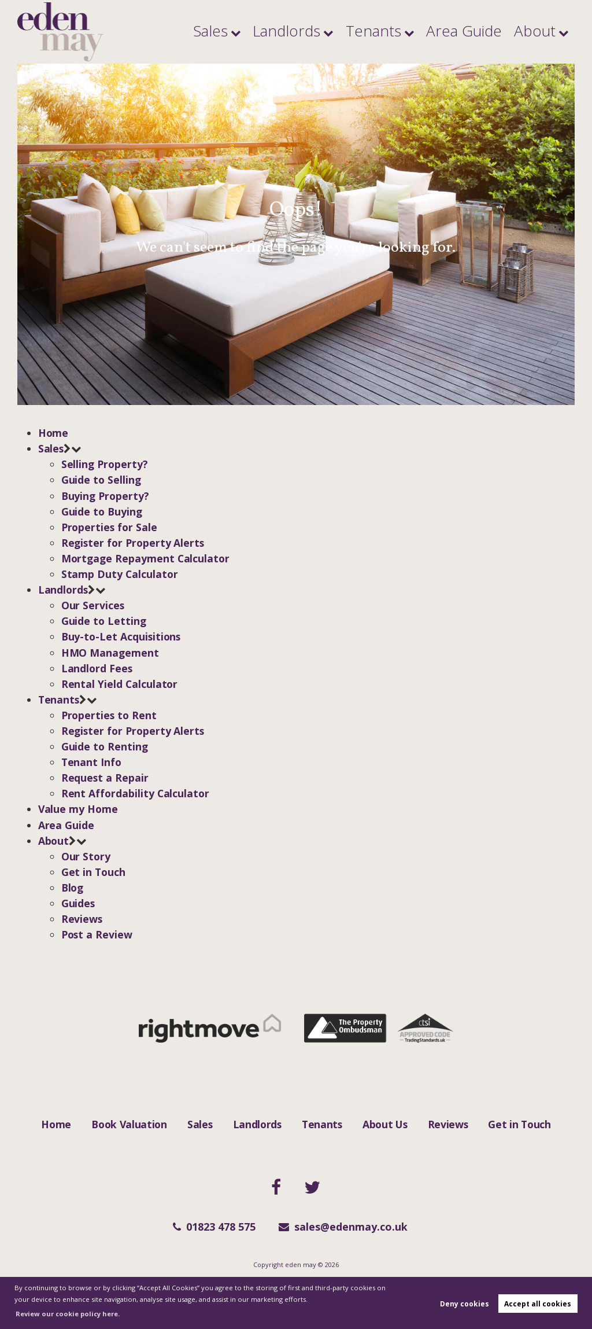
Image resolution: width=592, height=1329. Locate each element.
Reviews (448, 1124)
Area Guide (493, 31)
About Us (384, 1124)
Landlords (363, 31)
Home (56, 1124)
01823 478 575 (214, 1227)
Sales (305, 31)
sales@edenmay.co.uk (343, 1227)
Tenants (427, 31)
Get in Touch (519, 1124)
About (543, 31)
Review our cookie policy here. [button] (68, 1313)
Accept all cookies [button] (537, 1304)
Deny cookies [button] (464, 1304)
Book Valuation (129, 1124)
